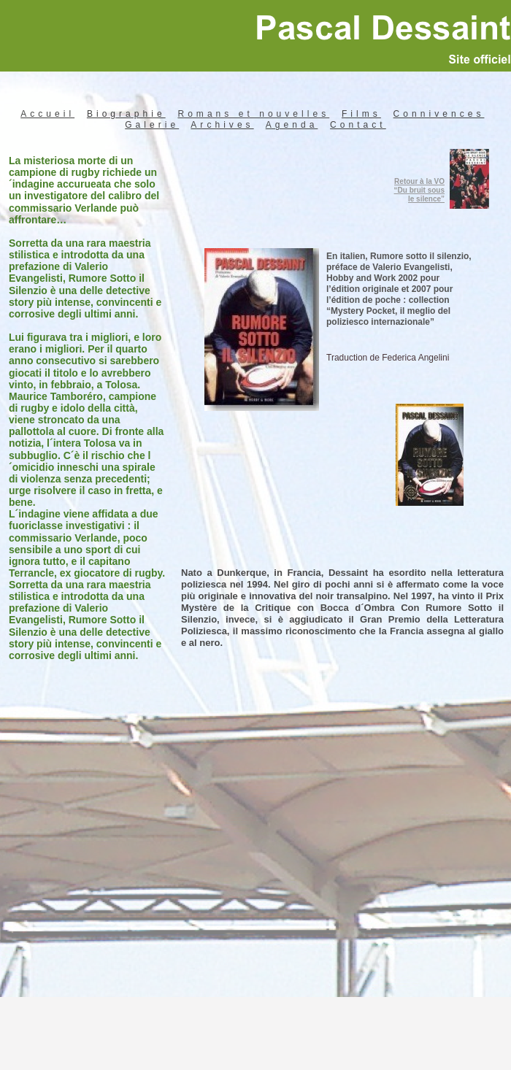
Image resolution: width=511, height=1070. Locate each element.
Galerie (152, 125)
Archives (222, 125)
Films (361, 114)
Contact (358, 125)
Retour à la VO (419, 181)
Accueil (47, 114)
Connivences (439, 114)
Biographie (126, 114)
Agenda (292, 125)
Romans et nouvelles (253, 114)
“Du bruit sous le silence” (419, 194)
